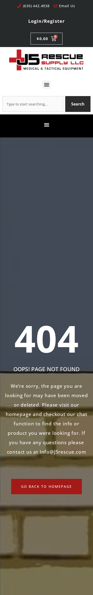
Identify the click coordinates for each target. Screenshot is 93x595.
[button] (46, 84)
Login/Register (46, 21)
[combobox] (32, 104)
